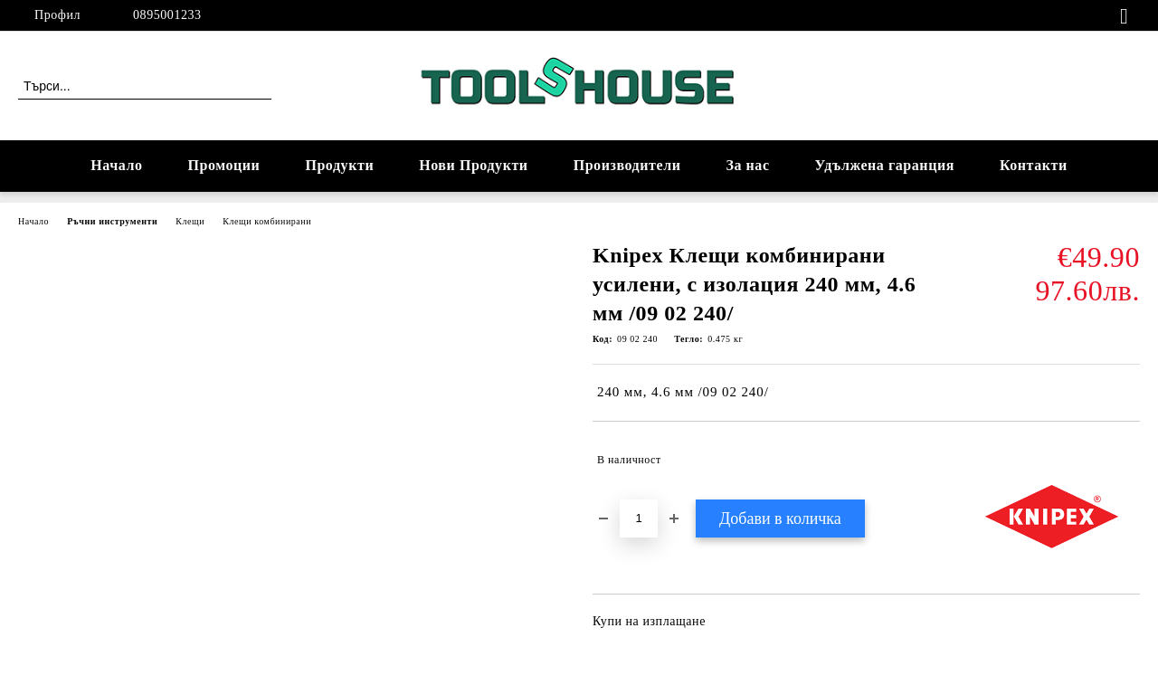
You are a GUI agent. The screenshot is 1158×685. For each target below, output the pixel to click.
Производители (627, 165)
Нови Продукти (473, 165)
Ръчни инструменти (112, 221)
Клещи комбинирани (267, 221)
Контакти (1034, 165)
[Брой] (639, 518)
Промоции (224, 165)
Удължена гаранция (884, 165)
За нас (747, 165)
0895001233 (167, 15)
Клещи (190, 221)
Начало (116, 165)
